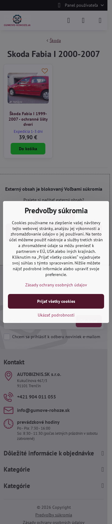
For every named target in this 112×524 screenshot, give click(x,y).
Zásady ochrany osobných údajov (56, 285)
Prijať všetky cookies (56, 301)
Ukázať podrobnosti (56, 315)
